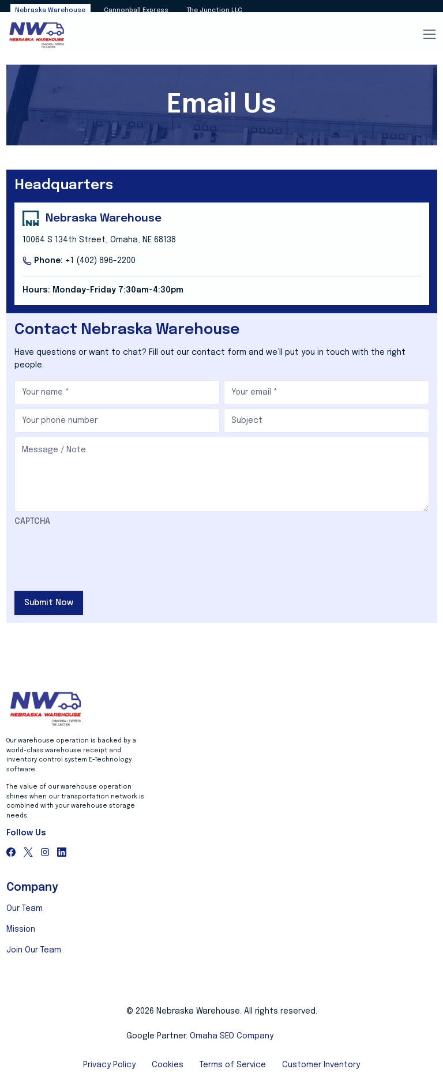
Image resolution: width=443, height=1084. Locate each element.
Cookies (167, 1065)
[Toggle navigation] (429, 35)
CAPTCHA (32, 521)
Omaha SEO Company (231, 1036)
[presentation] (102, 554)
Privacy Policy (109, 1065)
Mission (20, 929)
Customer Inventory (321, 1065)
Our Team (24, 909)
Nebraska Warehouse (50, 10)
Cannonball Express (136, 10)
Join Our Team (33, 950)
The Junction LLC (214, 10)
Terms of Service (233, 1065)
